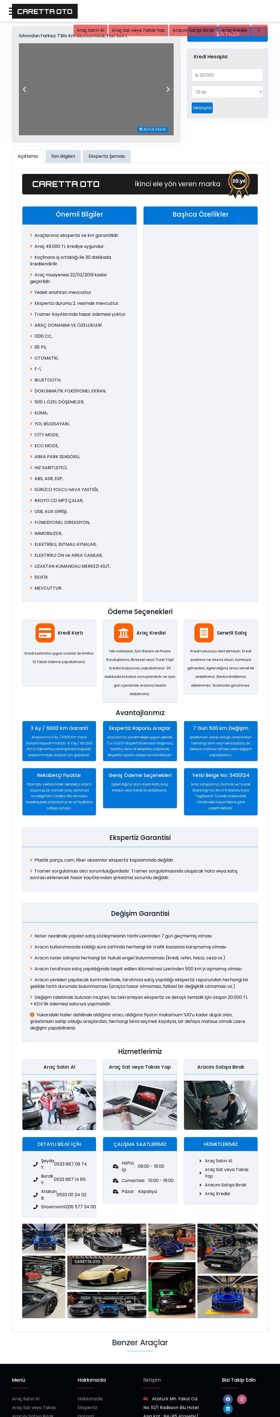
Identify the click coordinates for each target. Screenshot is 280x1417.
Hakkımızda (90, 1383)
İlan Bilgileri (63, 156)
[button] (24, 89)
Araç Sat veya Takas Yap (138, 30)
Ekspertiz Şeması (107, 156)
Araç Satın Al (90, 30)
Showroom (89, 1409)
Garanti (86, 1401)
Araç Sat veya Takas (34, 1392)
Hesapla (202, 108)
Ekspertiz (87, 1392)
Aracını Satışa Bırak (193, 30)
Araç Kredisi (234, 30)
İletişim (152, 1364)
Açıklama (28, 156)
